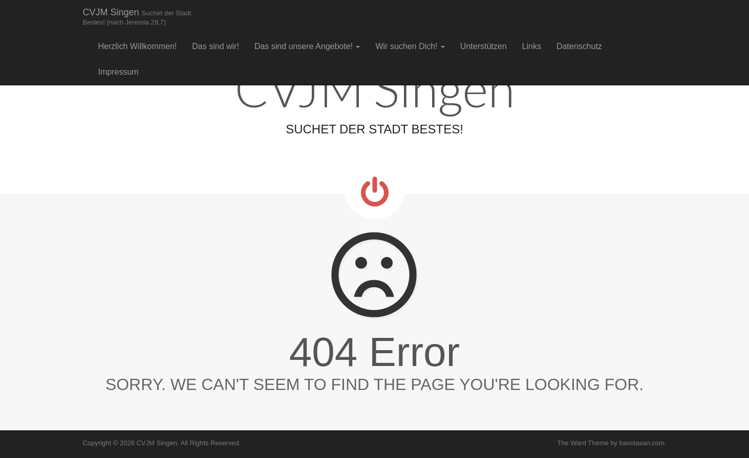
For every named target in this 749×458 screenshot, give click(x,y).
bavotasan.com (642, 443)
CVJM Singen (137, 16)
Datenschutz (579, 46)
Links (531, 46)
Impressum (118, 71)
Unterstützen (483, 46)
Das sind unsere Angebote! (307, 46)
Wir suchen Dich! (409, 46)
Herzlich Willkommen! (137, 46)
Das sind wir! (215, 46)
